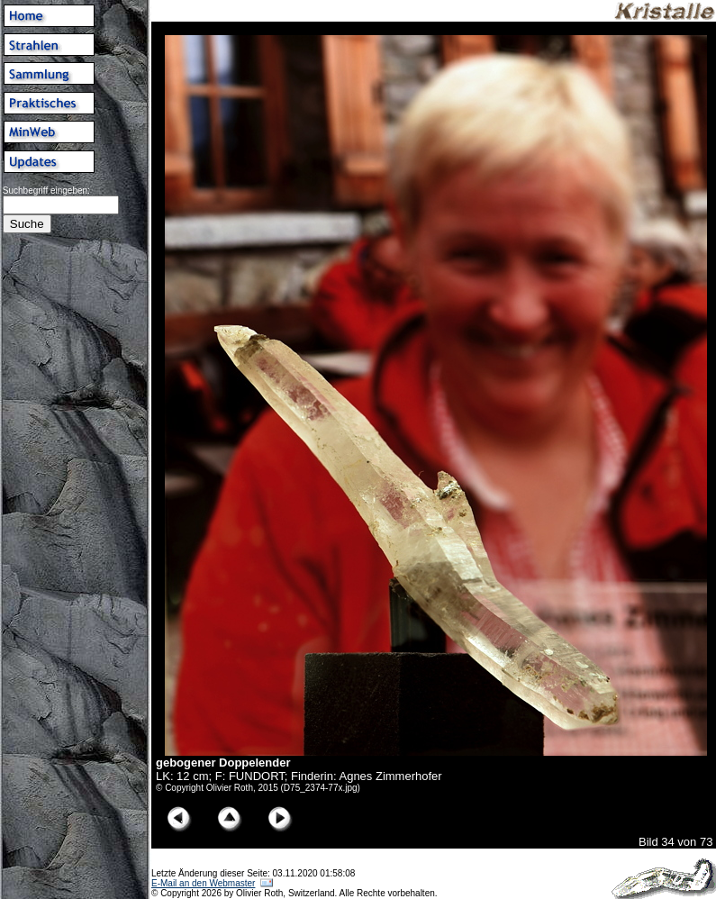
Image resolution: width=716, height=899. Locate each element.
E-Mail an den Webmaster (203, 883)
